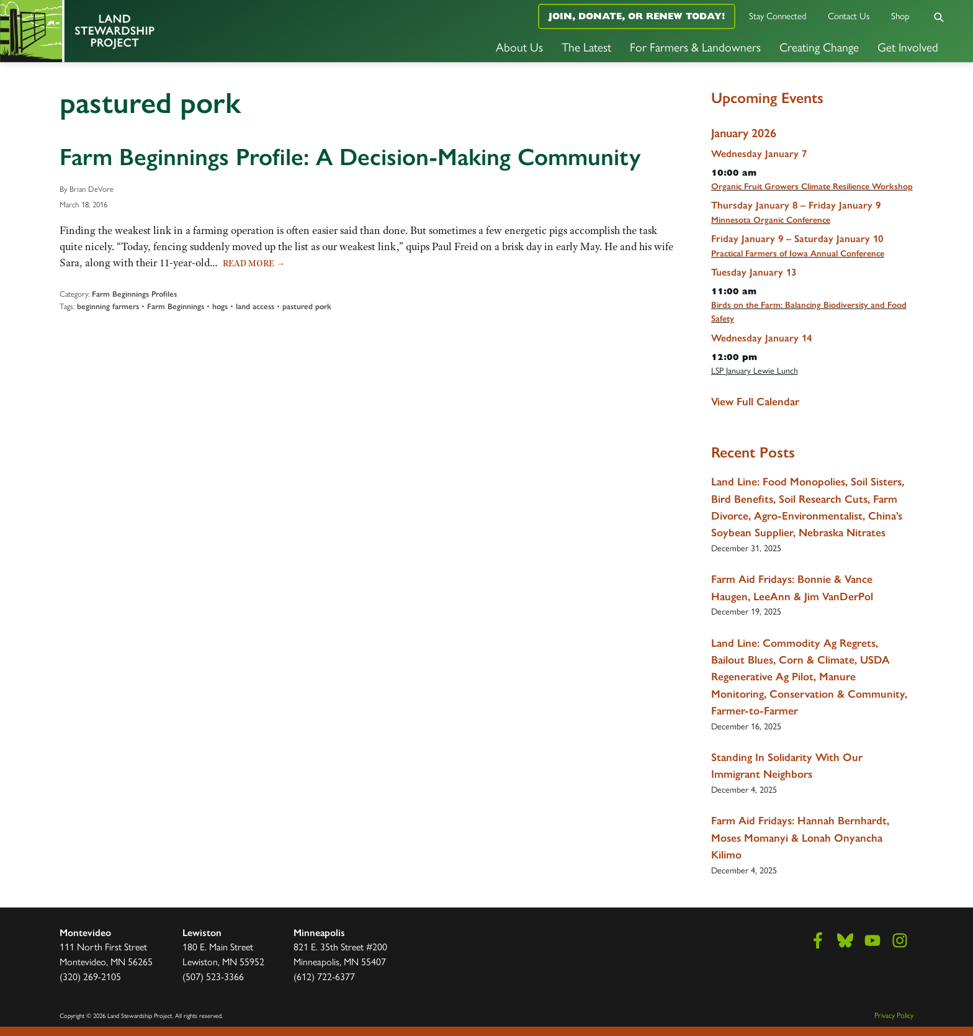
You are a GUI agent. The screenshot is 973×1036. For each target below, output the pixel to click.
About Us (519, 46)
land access (255, 306)
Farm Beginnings (175, 306)
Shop (900, 15)
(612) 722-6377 (324, 976)
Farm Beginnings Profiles (134, 294)
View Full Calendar (755, 401)
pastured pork (306, 306)
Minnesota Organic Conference (770, 220)
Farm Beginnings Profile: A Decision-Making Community (350, 157)
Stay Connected (778, 15)
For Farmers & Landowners (695, 46)
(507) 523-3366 (213, 976)
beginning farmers (108, 306)
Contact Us (849, 15)
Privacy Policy (893, 1014)
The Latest (586, 46)
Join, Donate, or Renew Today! (637, 16)
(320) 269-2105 (90, 976)
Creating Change (819, 46)
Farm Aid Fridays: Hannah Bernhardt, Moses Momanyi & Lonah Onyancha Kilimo (800, 838)
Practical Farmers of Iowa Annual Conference (797, 253)
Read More (254, 263)
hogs (220, 306)
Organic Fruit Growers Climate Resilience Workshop (812, 186)
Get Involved (907, 46)
